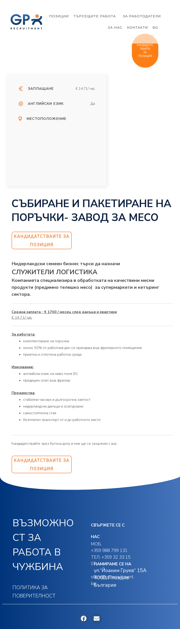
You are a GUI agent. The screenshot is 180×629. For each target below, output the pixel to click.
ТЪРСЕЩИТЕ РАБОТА (96, 16)
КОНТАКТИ (137, 27)
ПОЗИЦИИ (59, 16)
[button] (145, 51)
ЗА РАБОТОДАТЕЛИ (142, 16)
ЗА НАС (115, 27)
